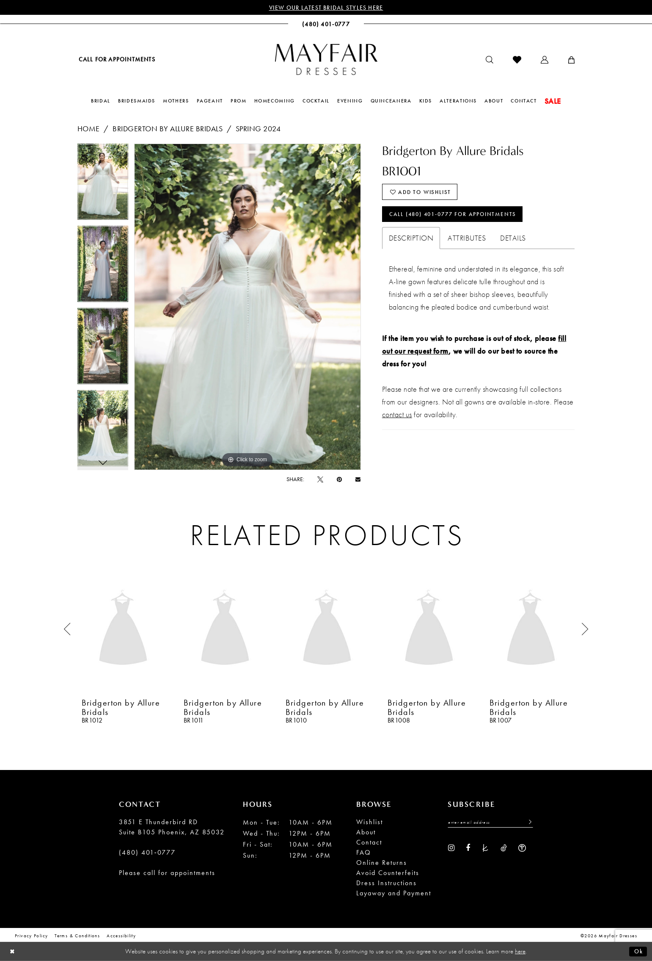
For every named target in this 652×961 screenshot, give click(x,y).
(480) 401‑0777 (147, 852)
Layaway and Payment (393, 893)
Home (88, 129)
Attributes (467, 241)
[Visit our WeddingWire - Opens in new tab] (522, 848)
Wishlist (369, 822)
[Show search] (489, 60)
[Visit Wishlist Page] (517, 60)
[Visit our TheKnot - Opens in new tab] (485, 848)
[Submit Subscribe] (528, 822)
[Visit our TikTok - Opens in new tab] (503, 848)
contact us (397, 417)
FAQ (363, 852)
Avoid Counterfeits (387, 873)
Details (513, 241)
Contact (369, 842)
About (366, 832)
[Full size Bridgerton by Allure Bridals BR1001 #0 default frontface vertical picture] (247, 307)
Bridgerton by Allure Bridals (168, 129)
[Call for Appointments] (116, 59)
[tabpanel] (102, 185)
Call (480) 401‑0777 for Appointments (458, 216)
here (520, 951)
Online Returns (381, 863)
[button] (544, 60)
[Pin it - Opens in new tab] (339, 479)
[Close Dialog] (13, 951)
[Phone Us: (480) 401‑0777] (326, 24)
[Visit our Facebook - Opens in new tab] (467, 848)
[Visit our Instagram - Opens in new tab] (451, 848)
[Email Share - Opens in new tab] (358, 479)
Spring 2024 (258, 129)
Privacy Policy (31, 936)
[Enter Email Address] (490, 822)
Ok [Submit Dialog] (638, 951)
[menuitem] (116, 59)
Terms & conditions (77, 936)
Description (411, 241)
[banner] (326, 59)
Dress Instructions (386, 883)
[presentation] (123, 629)
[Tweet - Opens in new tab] (320, 479)
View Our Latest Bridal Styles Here (326, 7)
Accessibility (121, 936)
